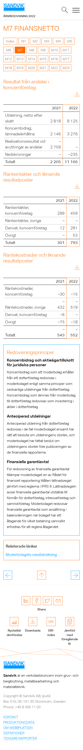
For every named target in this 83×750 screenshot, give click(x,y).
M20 (31, 68)
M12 (8, 59)
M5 (69, 41)
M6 (8, 50)
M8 (31, 50)
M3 (46, 41)
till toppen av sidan (41, 575)
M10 (54, 50)
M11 (66, 50)
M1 (23, 41)
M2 (35, 41)
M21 (43, 68)
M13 (20, 59)
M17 (66, 59)
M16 (54, 59)
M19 (20, 68)
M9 (43, 50)
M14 (31, 59)
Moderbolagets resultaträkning (31, 554)
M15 (43, 59)
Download (67, 95)
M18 (8, 68)
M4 (58, 41)
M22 (54, 68)
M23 (66, 68)
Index (10, 41)
